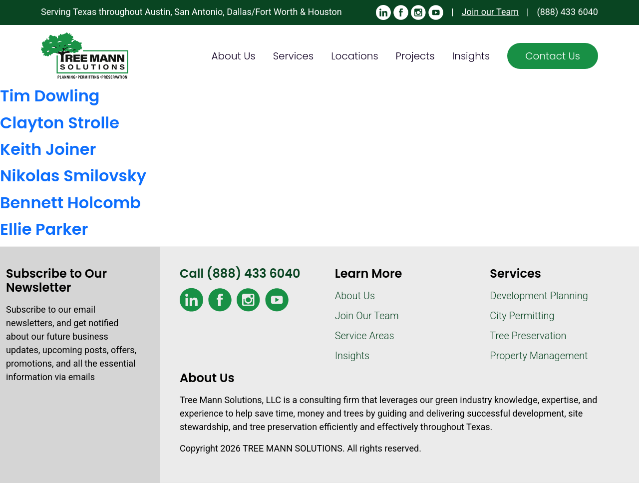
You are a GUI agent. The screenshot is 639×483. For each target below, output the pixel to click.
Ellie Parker (44, 229)
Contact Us (552, 56)
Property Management (539, 356)
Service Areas (364, 336)
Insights (471, 56)
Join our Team (490, 11)
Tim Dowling (50, 95)
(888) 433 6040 (567, 11)
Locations (354, 56)
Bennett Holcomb (70, 202)
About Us (234, 56)
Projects (415, 56)
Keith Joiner (48, 149)
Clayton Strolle (59, 122)
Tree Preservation (528, 336)
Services (293, 56)
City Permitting (522, 316)
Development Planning (539, 296)
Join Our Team (367, 316)
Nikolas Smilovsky (73, 175)
